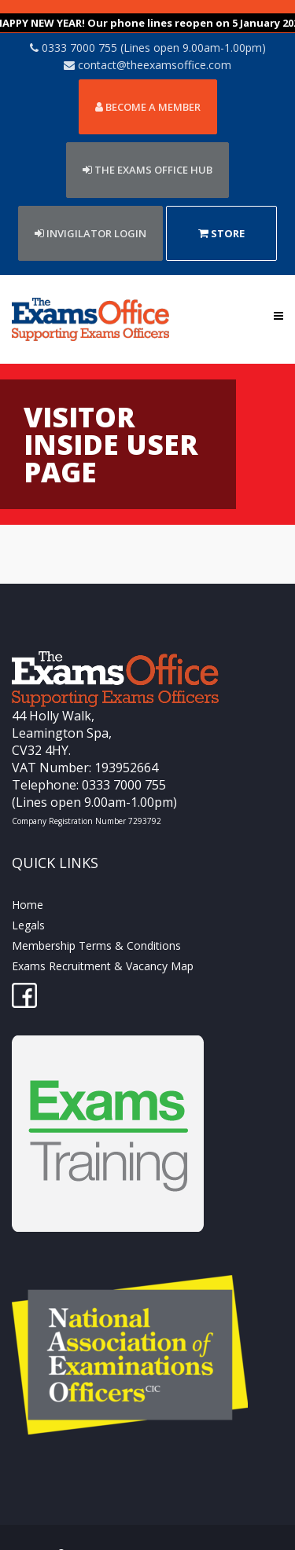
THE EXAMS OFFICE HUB (147, 148)
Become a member (148, 85)
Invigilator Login (90, 211)
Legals (28, 903)
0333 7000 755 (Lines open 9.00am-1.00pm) (148, 25)
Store (221, 211)
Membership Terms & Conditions (96, 923)
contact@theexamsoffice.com (147, 42)
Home (27, 882)
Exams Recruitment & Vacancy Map (103, 943)
